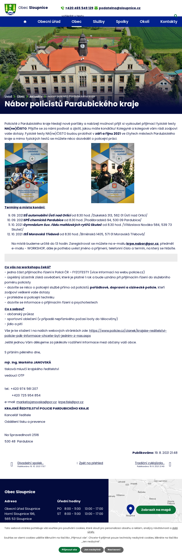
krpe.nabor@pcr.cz (142, 243)
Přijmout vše (67, 549)
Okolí (144, 21)
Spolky (122, 21)
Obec (77, 21)
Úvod (25, 21)
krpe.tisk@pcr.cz (70, 402)
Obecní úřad (49, 21)
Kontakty (168, 21)
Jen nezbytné (92, 549)
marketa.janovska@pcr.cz (36, 402)
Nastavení (115, 549)
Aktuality (36, 96)
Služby (99, 21)
